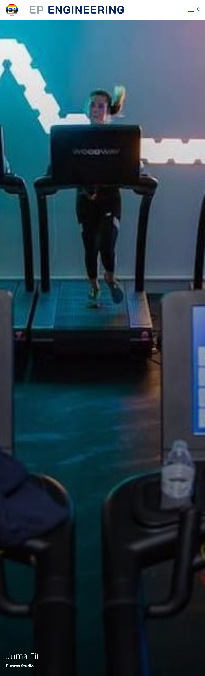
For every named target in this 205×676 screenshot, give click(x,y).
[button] (192, 9)
